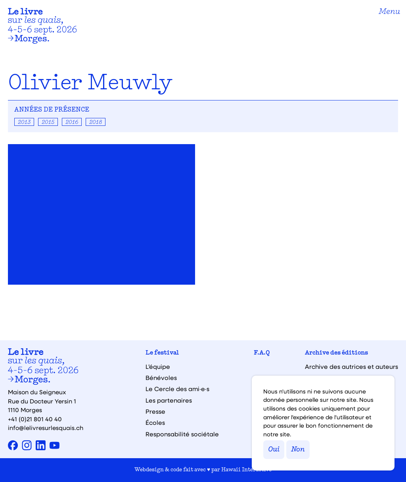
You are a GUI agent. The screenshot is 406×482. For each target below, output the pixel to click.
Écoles (155, 423)
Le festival (162, 353)
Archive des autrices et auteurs (351, 367)
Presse (155, 412)
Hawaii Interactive (246, 469)
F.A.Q (262, 353)
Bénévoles (161, 378)
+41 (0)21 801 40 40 (35, 419)
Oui (274, 449)
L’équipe (158, 367)
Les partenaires (169, 400)
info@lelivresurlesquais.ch (45, 428)
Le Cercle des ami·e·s (177, 389)
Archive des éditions (336, 353)
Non (298, 449)
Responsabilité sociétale (182, 434)
